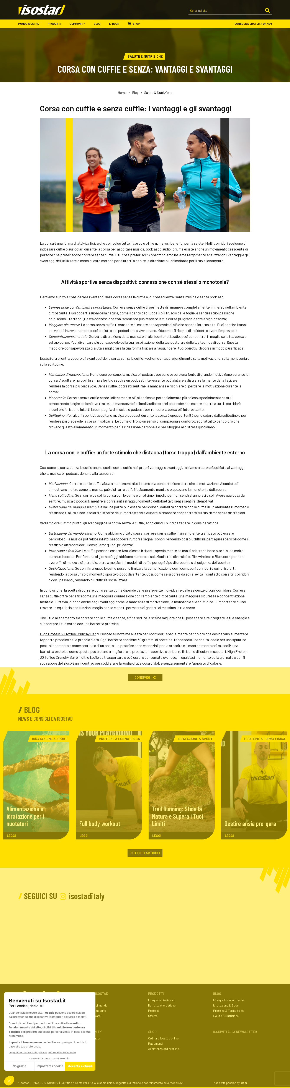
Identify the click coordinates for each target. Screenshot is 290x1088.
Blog (99, 23)
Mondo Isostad (30, 23)
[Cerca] (267, 10)
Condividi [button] (145, 677)
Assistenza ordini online (163, 1049)
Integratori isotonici (161, 1000)
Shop (134, 23)
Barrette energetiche (161, 1005)
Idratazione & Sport (226, 1005)
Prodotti (56, 23)
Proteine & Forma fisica (228, 1010)
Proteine (153, 1010)
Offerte (152, 1016)
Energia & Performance (228, 1000)
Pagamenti (155, 1043)
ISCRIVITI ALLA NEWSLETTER (235, 1032)
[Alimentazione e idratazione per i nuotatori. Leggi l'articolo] (36, 785)
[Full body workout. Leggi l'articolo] (109, 785)
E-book (116, 23)
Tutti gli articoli (145, 853)
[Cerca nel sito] (230, 11)
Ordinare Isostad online (163, 1038)
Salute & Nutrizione (158, 92)
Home (122, 92)
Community (79, 23)
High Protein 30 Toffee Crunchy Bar (68, 634)
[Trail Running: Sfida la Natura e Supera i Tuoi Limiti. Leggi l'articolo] (181, 785)
